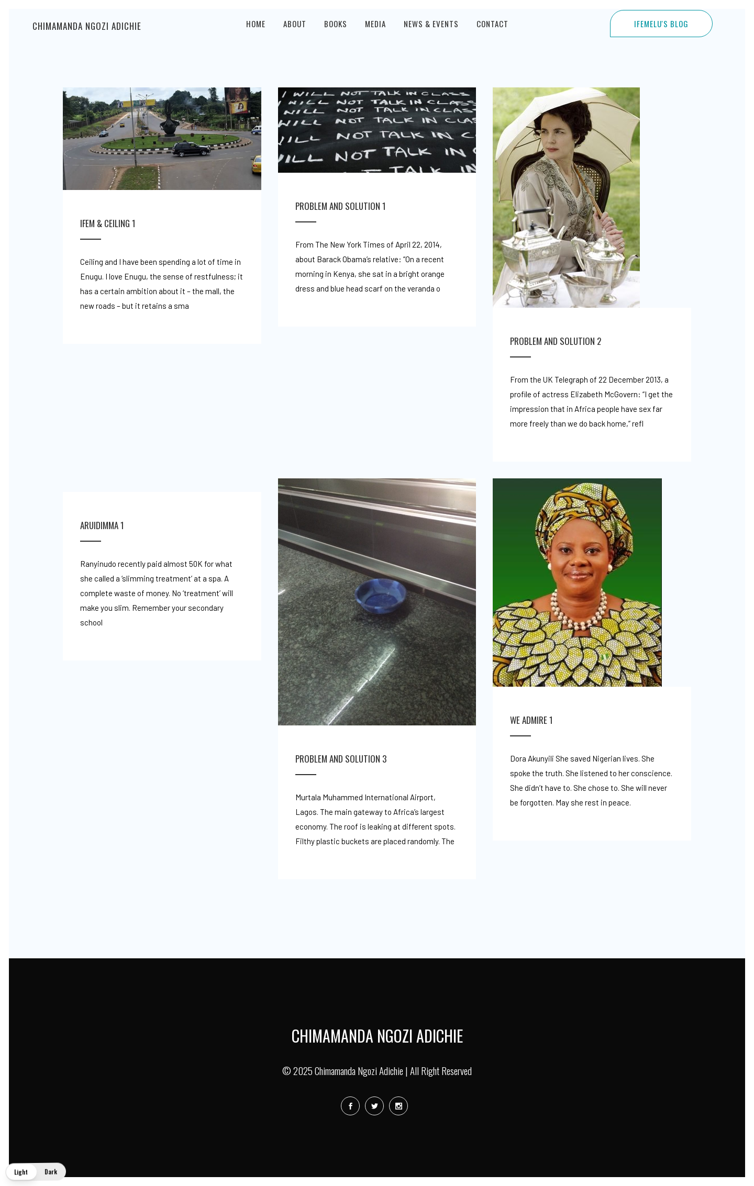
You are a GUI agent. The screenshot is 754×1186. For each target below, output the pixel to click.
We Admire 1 (531, 719)
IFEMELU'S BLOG (661, 23)
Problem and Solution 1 (340, 205)
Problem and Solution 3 (340, 758)
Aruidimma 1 (102, 525)
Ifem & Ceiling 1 (108, 223)
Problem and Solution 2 (555, 341)
